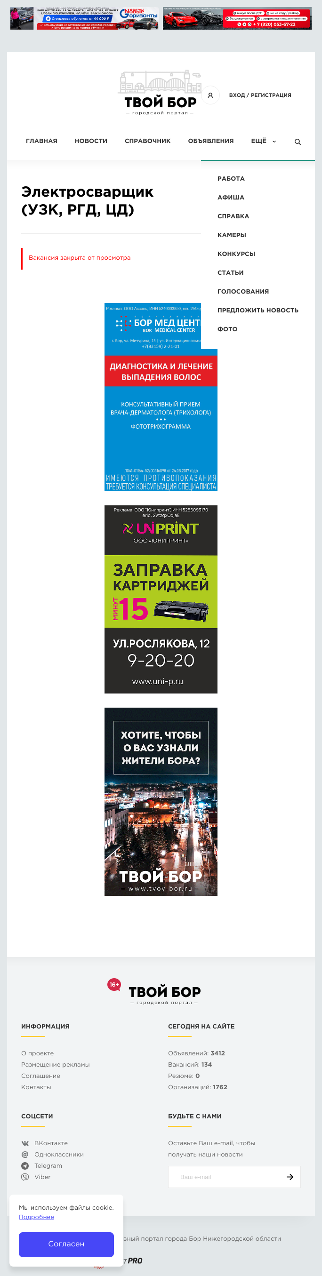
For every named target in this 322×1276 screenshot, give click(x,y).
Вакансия (272, 194)
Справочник (148, 141)
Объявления (210, 141)
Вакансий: (190, 1065)
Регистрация (271, 95)
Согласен (66, 1244)
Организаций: (197, 1088)
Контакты (36, 1088)
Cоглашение (40, 1076)
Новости (91, 141)
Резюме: (184, 1076)
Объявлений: (196, 1054)
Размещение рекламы (55, 1065)
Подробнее (36, 1217)
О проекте (37, 1054)
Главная (41, 141)
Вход (237, 95)
